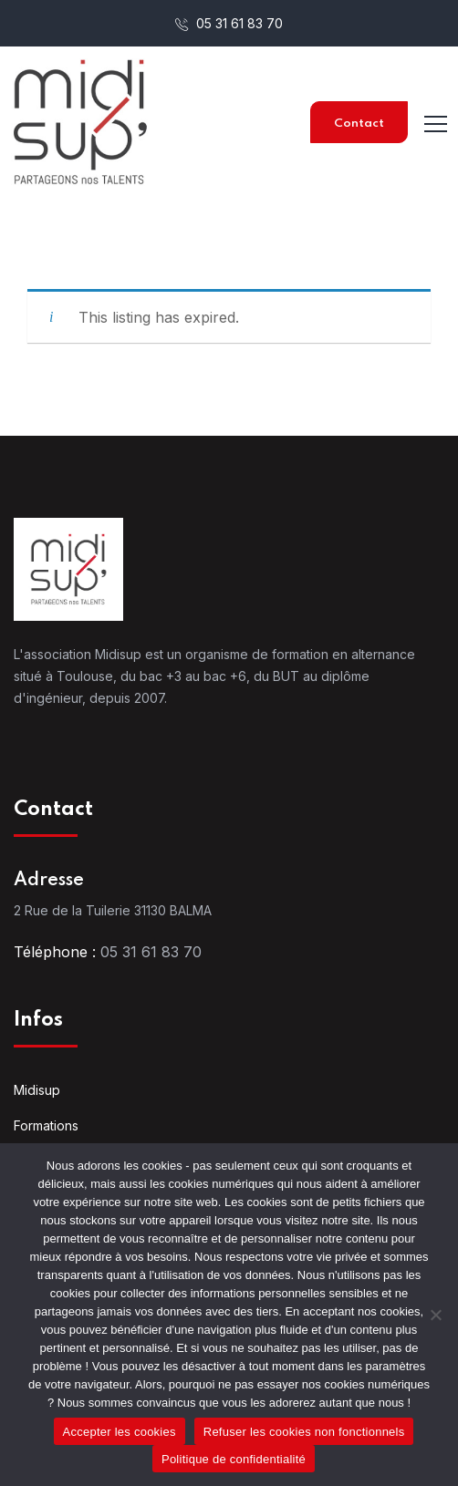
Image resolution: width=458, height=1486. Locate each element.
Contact (359, 123)
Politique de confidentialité (233, 1459)
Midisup (37, 1090)
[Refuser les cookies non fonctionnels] (435, 1314)
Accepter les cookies (119, 1432)
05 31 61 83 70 (229, 23)
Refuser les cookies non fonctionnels (304, 1432)
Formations (46, 1125)
